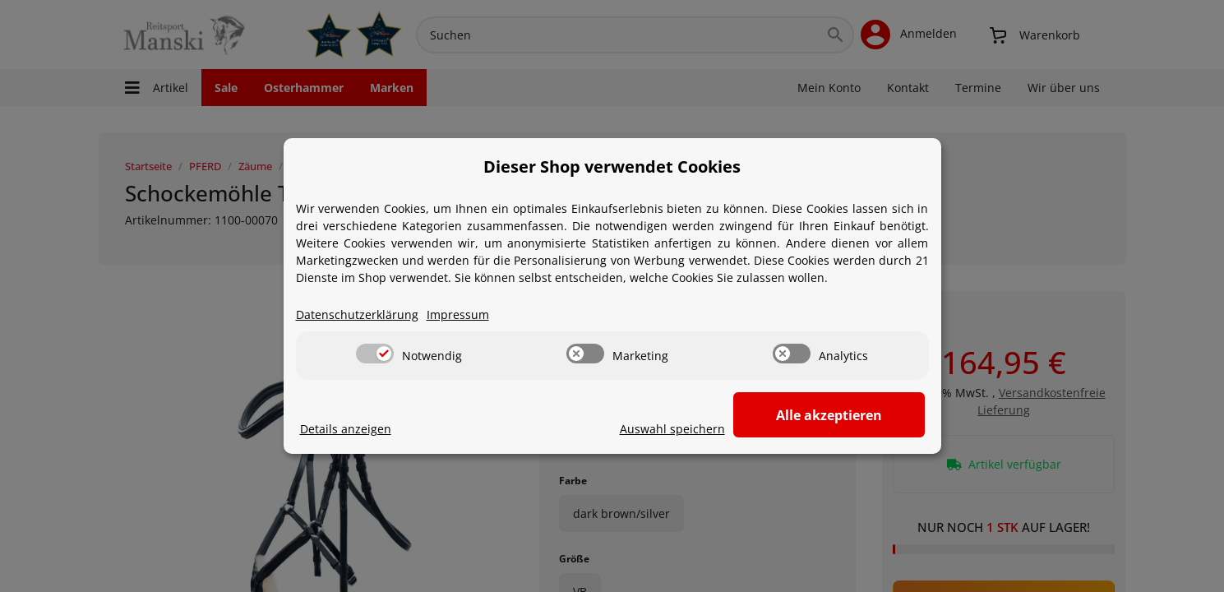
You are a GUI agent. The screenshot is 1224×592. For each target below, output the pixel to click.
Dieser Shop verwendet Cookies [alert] (612, 166)
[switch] (375, 354)
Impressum (458, 315)
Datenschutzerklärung (357, 315)
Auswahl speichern (699, 429)
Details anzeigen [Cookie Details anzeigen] (345, 429)
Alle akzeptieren (842, 415)
